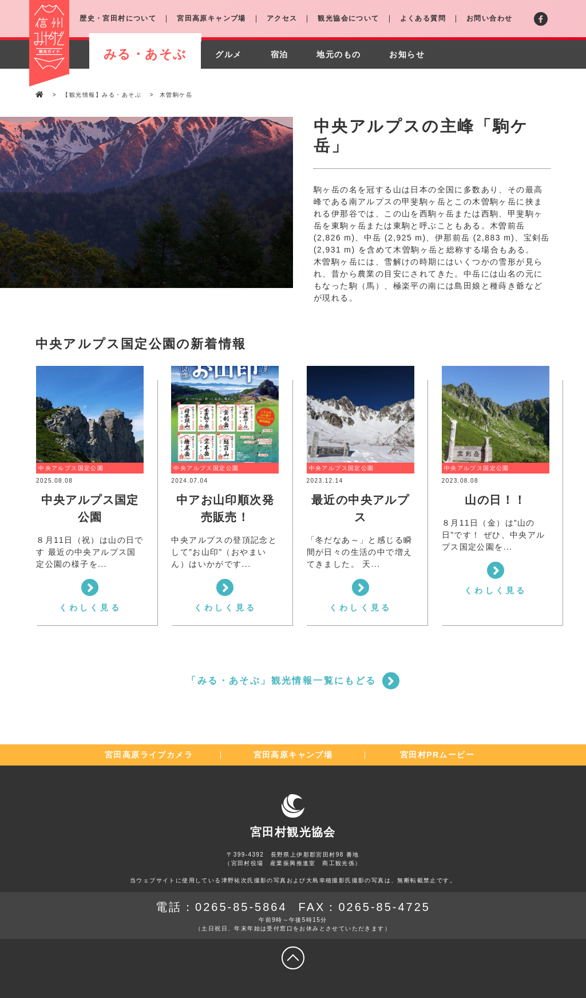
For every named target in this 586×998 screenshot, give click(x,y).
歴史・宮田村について (118, 18)
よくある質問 (423, 18)
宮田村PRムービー (437, 754)
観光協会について (348, 18)
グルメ (228, 54)
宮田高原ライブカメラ (149, 754)
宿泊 (279, 54)
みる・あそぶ (145, 54)
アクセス (282, 18)
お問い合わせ (489, 18)
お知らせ (407, 54)
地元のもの (338, 54)
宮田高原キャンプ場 (211, 18)
